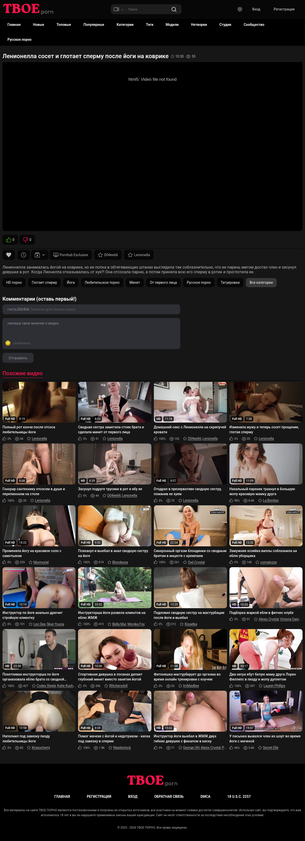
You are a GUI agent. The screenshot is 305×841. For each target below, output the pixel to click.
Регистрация (284, 9)
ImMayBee (191, 686)
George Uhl (191, 748)
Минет (135, 282)
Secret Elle (270, 748)
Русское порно (19, 39)
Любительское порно (102, 282)
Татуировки (230, 282)
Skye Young (55, 624)
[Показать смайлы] (17, 343)
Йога (71, 282)
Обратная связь (168, 797)
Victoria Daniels (291, 619)
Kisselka (191, 624)
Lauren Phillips (274, 686)
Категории (125, 25)
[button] (239, 9)
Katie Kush (65, 686)
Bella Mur (119, 624)
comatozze (268, 562)
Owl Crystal (196, 562)
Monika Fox (136, 624)
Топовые (64, 25)
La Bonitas (271, 500)
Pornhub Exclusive (70, 254)
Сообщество (254, 25)
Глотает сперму (44, 282)
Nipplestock (122, 748)
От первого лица (163, 282)
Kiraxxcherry (41, 748)
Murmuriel (41, 562)
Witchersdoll (118, 686)
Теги (149, 25)
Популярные (94, 25)
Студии (225, 25)
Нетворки (199, 25)
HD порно (14, 282)
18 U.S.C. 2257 (239, 797)
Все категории (261, 282)
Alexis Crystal (269, 619)
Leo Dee (40, 624)
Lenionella (139, 254)
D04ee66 (108, 254)
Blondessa (120, 562)
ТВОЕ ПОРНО (146, 827)
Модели (172, 25)
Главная (14, 25)
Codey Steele (46, 686)
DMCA (206, 797)
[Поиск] (174, 10)
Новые (38, 25)
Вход (256, 9)
